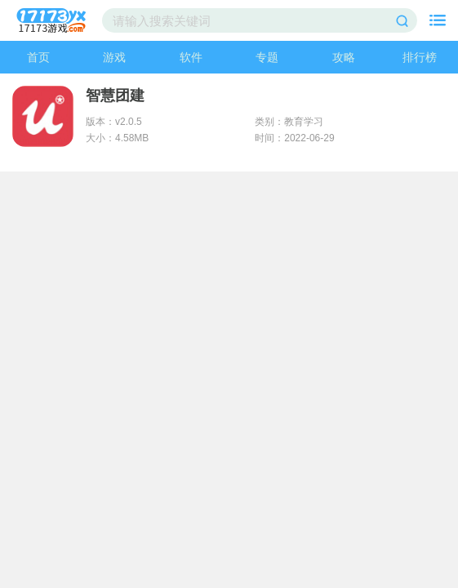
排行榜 (419, 57)
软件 (191, 57)
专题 (267, 57)
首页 (38, 57)
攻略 (343, 57)
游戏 (114, 57)
